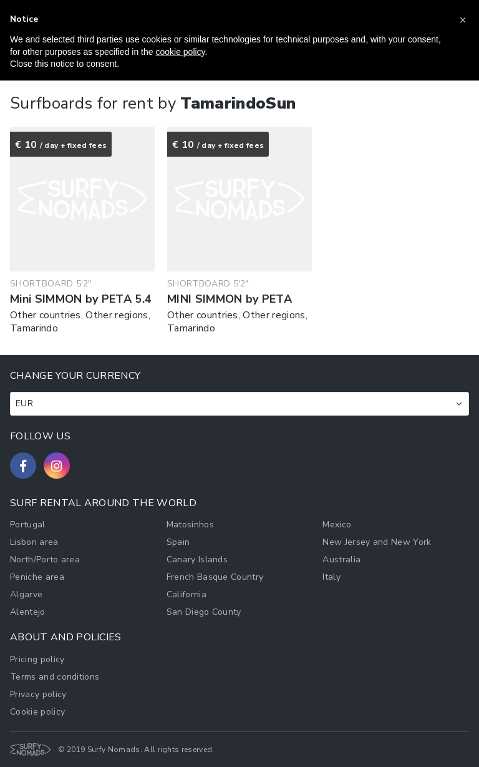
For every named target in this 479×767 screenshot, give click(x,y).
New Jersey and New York (376, 542)
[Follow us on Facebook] (23, 465)
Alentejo (28, 612)
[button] (463, 20)
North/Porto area (45, 559)
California (186, 594)
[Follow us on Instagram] (57, 465)
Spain (178, 542)
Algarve (26, 594)
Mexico (336, 524)
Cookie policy (37, 712)
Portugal (28, 524)
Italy (331, 577)
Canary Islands (197, 559)
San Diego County (204, 612)
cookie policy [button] (180, 52)
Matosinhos (190, 524)
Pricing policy (37, 659)
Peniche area (37, 577)
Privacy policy (38, 694)
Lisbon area (34, 542)
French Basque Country (215, 577)
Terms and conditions (54, 677)
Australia (341, 559)
